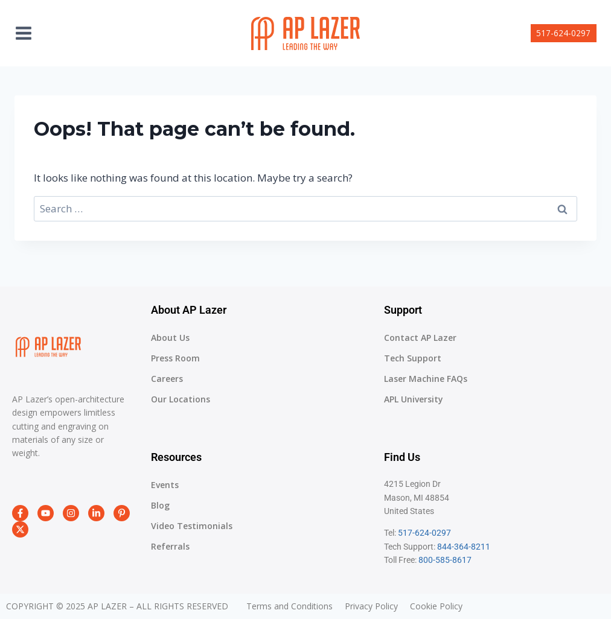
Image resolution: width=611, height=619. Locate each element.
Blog (160, 505)
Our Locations (180, 399)
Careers (167, 378)
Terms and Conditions (289, 606)
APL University (413, 399)
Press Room (175, 358)
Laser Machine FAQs (425, 378)
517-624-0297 (563, 33)
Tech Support (412, 358)
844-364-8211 (463, 546)
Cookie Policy (436, 606)
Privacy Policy (371, 606)
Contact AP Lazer (420, 337)
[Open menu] (29, 33)
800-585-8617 (445, 560)
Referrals (170, 546)
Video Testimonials (191, 526)
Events (165, 484)
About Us (170, 337)
